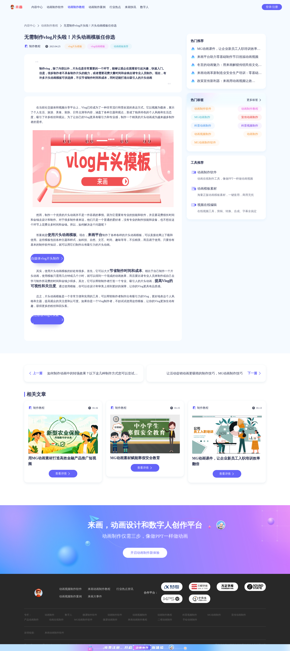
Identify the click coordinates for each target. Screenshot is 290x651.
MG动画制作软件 (205, 142)
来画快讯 (130, 7)
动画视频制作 (202, 134)
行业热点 (115, 7)
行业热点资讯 (124, 589)
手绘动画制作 (190, 619)
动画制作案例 (97, 7)
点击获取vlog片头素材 (47, 319)
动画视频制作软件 (70, 589)
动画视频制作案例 (70, 596)
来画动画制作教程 (99, 589)
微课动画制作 (110, 619)
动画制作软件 (55, 7)
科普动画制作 (202, 125)
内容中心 (37, 7)
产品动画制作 (31, 619)
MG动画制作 (202, 117)
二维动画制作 (165, 619)
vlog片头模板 (75, 46)
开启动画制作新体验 (145, 552)
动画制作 (252, 134)
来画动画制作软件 (54, 632)
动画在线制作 (56, 619)
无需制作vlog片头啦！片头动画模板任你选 (90, 25)
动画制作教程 (76, 7)
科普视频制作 (249, 125)
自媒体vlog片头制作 (47, 258)
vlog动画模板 (98, 46)
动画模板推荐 (121, 46)
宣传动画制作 (249, 117)
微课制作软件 (90, 614)
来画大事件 (95, 596)
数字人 (144, 7)
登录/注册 (272, 6)
